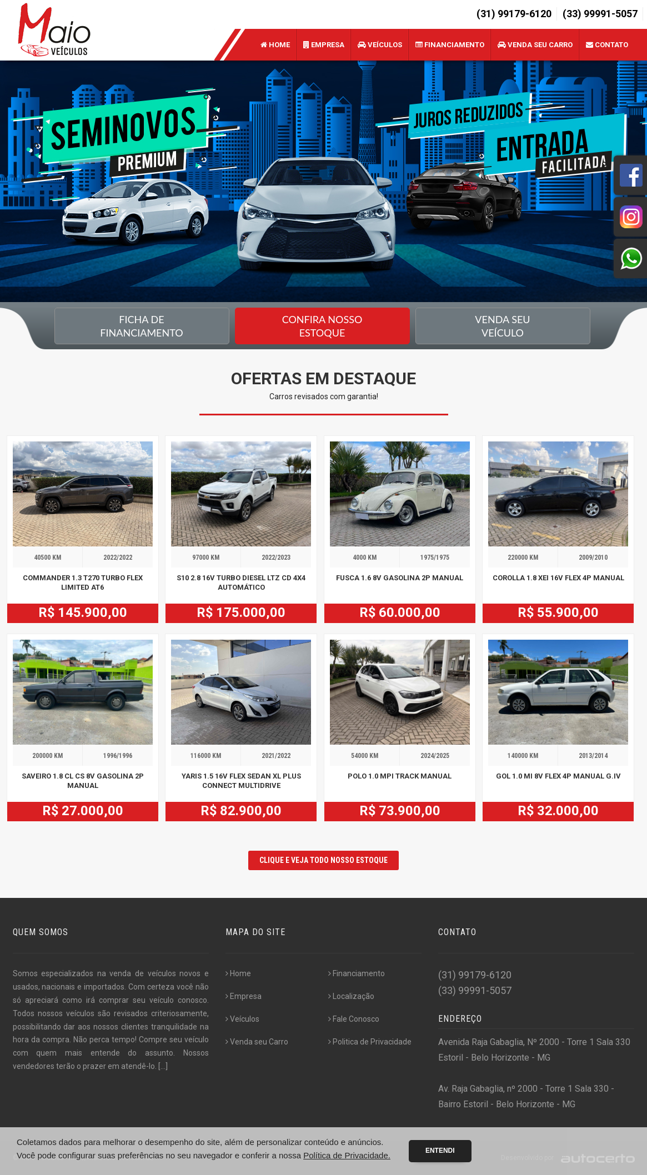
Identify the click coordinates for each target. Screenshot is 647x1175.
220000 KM (523, 557)
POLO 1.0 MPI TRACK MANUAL (400, 776)
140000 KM (523, 756)
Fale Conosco (353, 1019)
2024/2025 (434, 756)
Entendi (440, 1150)
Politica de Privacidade (370, 1041)
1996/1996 (117, 756)
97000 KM (205, 557)
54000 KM (364, 756)
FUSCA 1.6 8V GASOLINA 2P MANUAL (399, 578)
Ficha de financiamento (141, 326)
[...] (163, 1066)
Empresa (323, 45)
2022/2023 (276, 557)
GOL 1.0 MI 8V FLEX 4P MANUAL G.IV (558, 776)
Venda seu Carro (535, 45)
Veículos (380, 45)
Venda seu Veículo (502, 326)
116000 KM (205, 756)
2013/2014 (593, 756)
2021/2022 (276, 756)
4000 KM (365, 557)
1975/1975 (434, 557)
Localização (351, 996)
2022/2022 (117, 557)
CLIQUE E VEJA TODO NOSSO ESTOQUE (323, 860)
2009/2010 (593, 557)
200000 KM (47, 756)
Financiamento (449, 45)
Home (275, 45)
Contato (607, 45)
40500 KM (47, 557)
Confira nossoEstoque (322, 326)
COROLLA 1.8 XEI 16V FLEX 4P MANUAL (558, 578)
